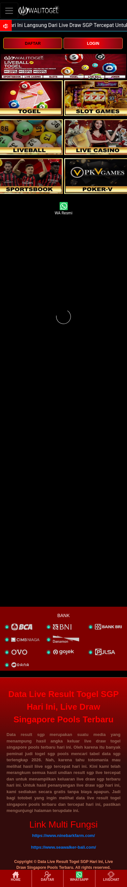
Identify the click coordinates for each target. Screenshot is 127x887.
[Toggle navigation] (9, 11)
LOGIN (93, 43)
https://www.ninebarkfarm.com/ (63, 835)
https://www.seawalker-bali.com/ (63, 847)
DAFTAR (32, 43)
